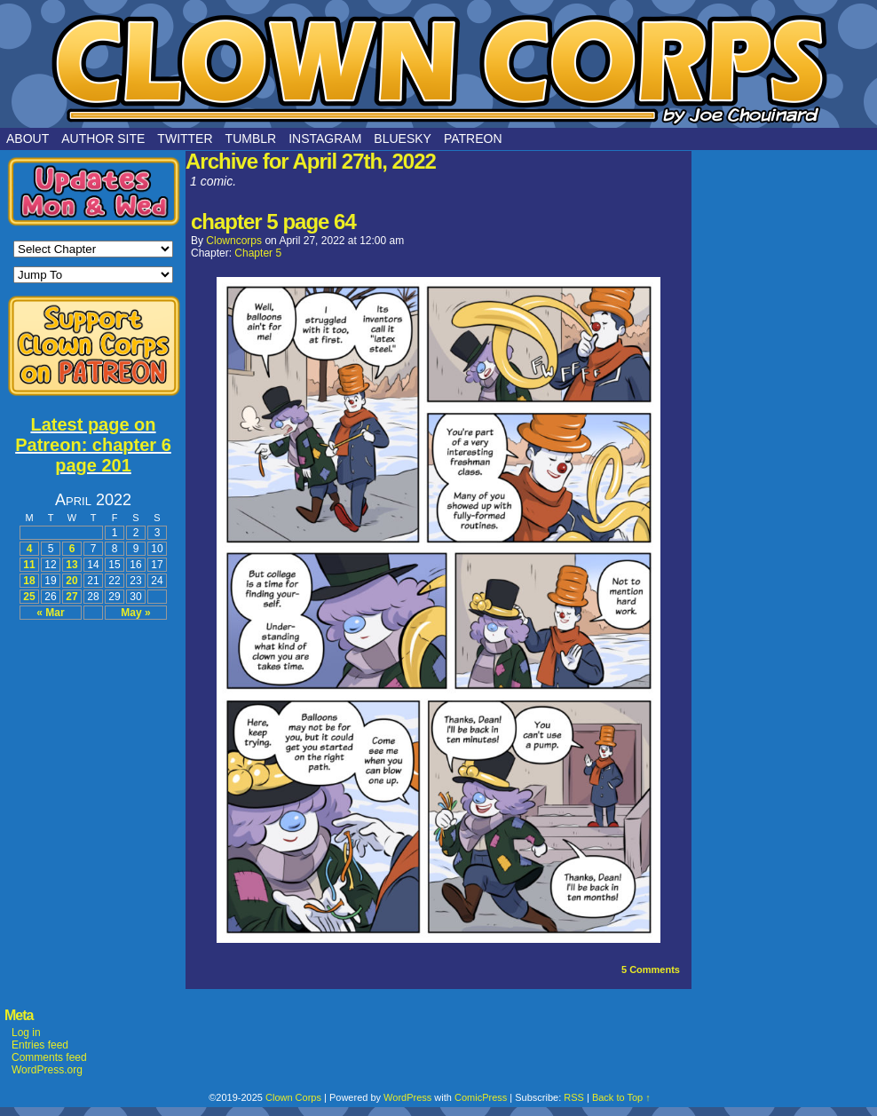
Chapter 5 (257, 253)
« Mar (50, 612)
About (27, 138)
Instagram (324, 138)
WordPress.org (47, 1070)
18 (29, 580)
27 (71, 596)
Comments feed (49, 1057)
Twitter (184, 138)
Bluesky (402, 138)
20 (71, 580)
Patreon (473, 138)
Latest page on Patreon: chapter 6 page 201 (93, 445)
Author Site (103, 138)
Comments (650, 969)
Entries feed (40, 1045)
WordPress (407, 1097)
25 (29, 596)
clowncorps (234, 240)
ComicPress (480, 1097)
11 (29, 564)
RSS (574, 1097)
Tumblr (251, 138)
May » (135, 612)
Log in (26, 1032)
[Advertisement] (93, 721)
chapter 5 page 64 (273, 221)
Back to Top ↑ (621, 1097)
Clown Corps (438, 68)
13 (71, 564)
